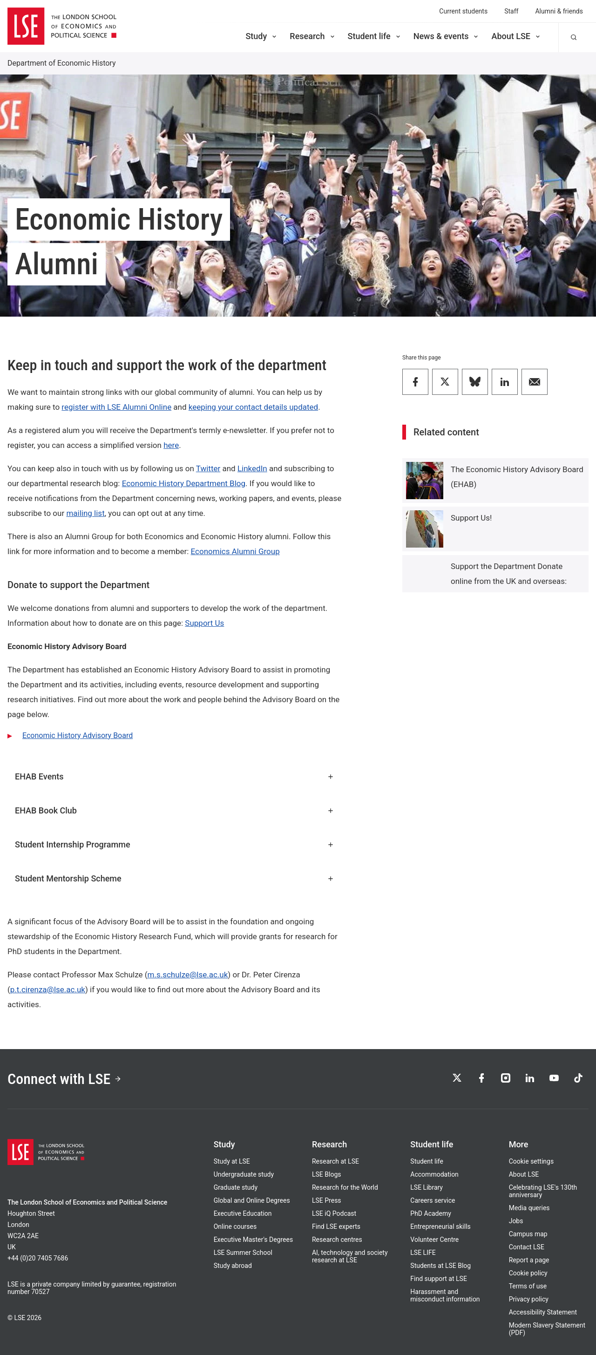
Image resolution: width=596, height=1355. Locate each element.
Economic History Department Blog (183, 483)
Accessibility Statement (543, 1312)
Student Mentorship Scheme (174, 878)
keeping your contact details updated (253, 407)
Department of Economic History (61, 63)
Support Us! (471, 517)
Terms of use (528, 1286)
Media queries (529, 1208)
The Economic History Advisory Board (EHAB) (517, 477)
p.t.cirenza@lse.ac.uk (47, 989)
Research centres (337, 1239)
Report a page (529, 1260)
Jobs (516, 1221)
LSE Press (326, 1200)
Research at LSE (335, 1161)
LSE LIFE (422, 1252)
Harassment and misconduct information (445, 1295)
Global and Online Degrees (252, 1200)
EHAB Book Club (174, 810)
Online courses (235, 1226)
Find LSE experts (336, 1226)
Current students (463, 11)
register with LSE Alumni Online (116, 407)
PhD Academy (430, 1213)
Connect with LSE (64, 1079)
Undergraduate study (244, 1174)
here (171, 445)
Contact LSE (526, 1247)
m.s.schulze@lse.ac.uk (188, 974)
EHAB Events (174, 776)
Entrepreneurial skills (440, 1226)
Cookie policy (528, 1273)
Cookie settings (531, 1161)
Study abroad (233, 1265)
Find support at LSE (438, 1278)
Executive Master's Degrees (253, 1239)
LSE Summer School (243, 1252)
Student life (375, 36)
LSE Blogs (326, 1174)
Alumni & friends (559, 11)
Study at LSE (232, 1161)
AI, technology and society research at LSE (350, 1256)
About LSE (516, 36)
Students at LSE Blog (440, 1265)
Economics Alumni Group (235, 551)
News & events (446, 36)
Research (313, 36)
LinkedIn (252, 468)
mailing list (85, 513)
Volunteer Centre (434, 1239)
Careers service (432, 1200)
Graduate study (235, 1187)
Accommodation (434, 1174)
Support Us (204, 623)
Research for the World (345, 1187)
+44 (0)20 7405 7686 (37, 1258)
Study (261, 36)
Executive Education (243, 1213)
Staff (511, 11)
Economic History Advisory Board (77, 735)
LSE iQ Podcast (334, 1213)
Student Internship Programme (174, 844)
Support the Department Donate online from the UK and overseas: (509, 574)
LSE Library (426, 1187)
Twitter (208, 468)
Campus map (528, 1234)
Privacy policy (529, 1299)
